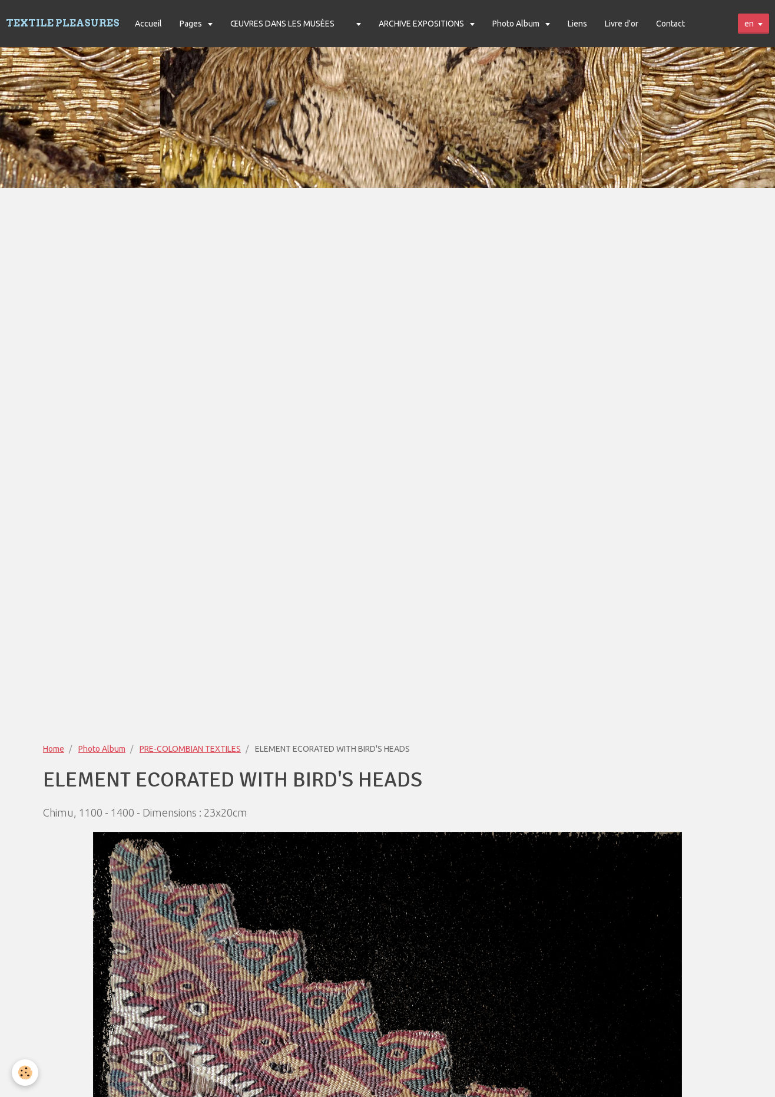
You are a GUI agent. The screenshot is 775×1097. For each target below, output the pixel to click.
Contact (670, 23)
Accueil (148, 23)
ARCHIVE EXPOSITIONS (422, 23)
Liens (577, 23)
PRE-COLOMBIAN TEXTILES (190, 749)
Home (53, 749)
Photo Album (516, 23)
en (749, 23)
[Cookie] (25, 1072)
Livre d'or (621, 23)
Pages (192, 23)
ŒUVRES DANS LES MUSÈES (282, 23)
